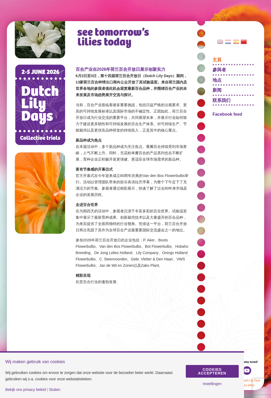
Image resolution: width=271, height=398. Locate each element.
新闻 (217, 90)
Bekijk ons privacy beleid (25, 389)
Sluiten (54, 389)
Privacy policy (246, 385)
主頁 (217, 59)
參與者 (219, 69)
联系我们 (222, 100)
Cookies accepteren (212, 371)
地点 (217, 80)
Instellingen (212, 384)
